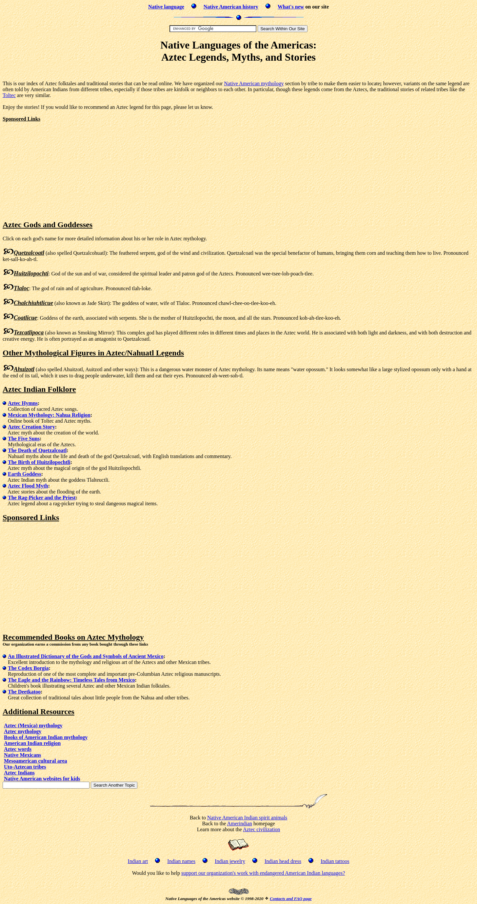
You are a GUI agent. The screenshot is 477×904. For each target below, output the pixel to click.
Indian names (181, 861)
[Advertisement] (238, 72)
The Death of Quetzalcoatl (37, 450)
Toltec (9, 95)
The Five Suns (24, 438)
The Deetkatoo (24, 691)
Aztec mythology (22, 731)
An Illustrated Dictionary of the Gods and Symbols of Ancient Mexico (86, 656)
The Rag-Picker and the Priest (42, 497)
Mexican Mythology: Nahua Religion (49, 415)
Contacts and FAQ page (291, 898)
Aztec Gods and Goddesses (47, 224)
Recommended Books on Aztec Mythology (73, 637)
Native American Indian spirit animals (247, 817)
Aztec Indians (19, 772)
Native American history (231, 7)
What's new (291, 7)
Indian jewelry (230, 861)
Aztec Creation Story (31, 427)
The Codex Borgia (28, 668)
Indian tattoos (335, 861)
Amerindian (239, 823)
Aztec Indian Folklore (39, 389)
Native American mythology (254, 83)
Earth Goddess (24, 474)
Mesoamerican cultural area (35, 761)
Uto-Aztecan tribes (25, 767)
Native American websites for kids (42, 778)
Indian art (138, 861)
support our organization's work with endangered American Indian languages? (263, 873)
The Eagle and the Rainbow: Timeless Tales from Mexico (71, 680)
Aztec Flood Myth (28, 486)
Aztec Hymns (23, 403)
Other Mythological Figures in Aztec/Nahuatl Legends (93, 353)
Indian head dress (283, 861)
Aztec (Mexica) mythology (33, 725)
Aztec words (17, 749)
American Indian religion (32, 743)
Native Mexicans (22, 755)
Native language (166, 7)
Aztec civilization (261, 829)
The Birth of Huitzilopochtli (39, 462)
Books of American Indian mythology (46, 737)
